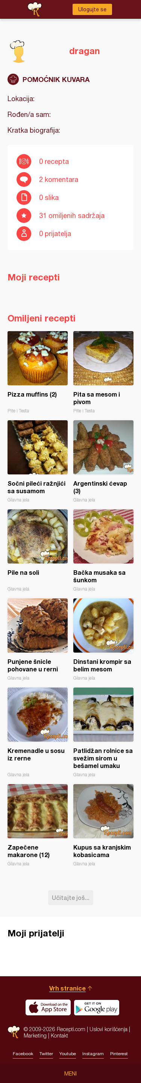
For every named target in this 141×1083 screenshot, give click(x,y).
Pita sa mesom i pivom (103, 372)
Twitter (46, 1053)
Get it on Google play (96, 1007)
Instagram (93, 1053)
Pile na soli (38, 550)
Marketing (35, 1035)
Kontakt (59, 1035)
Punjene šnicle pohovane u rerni (38, 639)
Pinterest (119, 1053)
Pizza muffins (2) (38, 372)
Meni (70, 1074)
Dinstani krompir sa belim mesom (103, 639)
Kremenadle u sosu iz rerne (38, 732)
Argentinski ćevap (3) (103, 461)
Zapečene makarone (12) (38, 825)
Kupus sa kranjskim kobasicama (103, 825)
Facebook (23, 1053)
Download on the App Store (48, 1007)
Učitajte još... (70, 897)
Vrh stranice (67, 988)
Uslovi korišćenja (108, 1029)
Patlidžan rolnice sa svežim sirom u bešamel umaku (103, 732)
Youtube (67, 1053)
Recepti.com (14, 1032)
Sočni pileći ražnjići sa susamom (38, 461)
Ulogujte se (92, 9)
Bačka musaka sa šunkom (103, 550)
